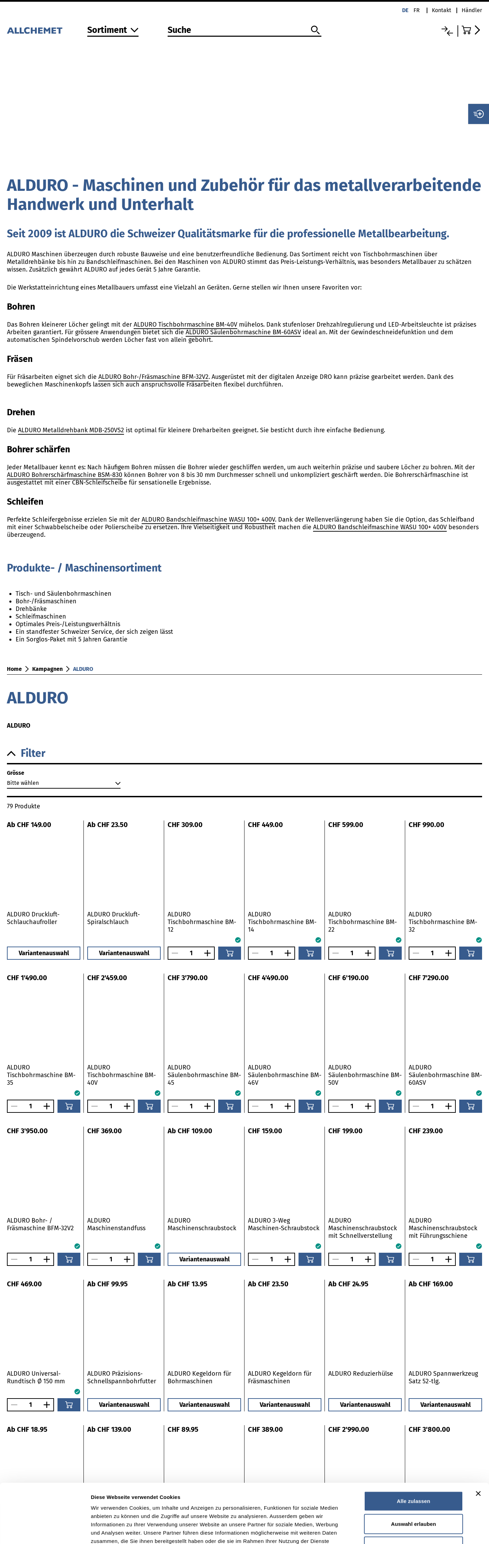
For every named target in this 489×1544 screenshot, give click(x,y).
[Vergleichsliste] (447, 31)
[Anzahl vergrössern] (209, 953)
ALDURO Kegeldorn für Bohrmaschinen (199, 1377)
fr (417, 10)
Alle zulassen (413, 1445)
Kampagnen (47, 669)
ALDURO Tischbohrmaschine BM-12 (202, 922)
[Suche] (244, 30)
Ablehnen (413, 1491)
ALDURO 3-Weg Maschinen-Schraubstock (283, 1224)
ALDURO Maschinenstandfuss (116, 1224)
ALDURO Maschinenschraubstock (202, 1224)
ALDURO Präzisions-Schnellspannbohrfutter (121, 1377)
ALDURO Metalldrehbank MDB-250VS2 (71, 430)
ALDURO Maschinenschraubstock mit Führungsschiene (443, 1228)
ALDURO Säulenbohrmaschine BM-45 (204, 1075)
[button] (244, 753)
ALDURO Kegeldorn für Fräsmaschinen (280, 1377)
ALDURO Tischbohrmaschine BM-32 (443, 922)
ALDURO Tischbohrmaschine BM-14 (282, 922)
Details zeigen (368, 1530)
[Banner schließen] (478, 1438)
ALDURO (83, 669)
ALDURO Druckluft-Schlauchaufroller (33, 918)
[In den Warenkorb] (229, 953)
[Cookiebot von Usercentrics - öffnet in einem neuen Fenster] (45, 1530)
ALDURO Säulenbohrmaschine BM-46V (284, 1075)
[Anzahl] (191, 953)
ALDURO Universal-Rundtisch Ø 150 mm (36, 1377)
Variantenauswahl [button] (44, 953)
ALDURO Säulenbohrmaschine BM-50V (365, 1075)
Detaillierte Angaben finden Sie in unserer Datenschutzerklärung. (176, 1502)
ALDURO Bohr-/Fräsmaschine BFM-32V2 (153, 377)
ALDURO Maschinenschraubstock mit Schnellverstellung (362, 1228)
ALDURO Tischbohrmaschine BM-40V (185, 324)
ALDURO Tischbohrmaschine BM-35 (41, 1075)
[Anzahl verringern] (173, 953)
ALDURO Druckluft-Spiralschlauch (113, 918)
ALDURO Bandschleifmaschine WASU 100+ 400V (208, 519)
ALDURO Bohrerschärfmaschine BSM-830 (64, 475)
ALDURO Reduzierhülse (360, 1373)
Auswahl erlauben (413, 1468)
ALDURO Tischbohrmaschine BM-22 (362, 922)
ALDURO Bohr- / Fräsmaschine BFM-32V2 (40, 1224)
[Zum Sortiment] (113, 31)
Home (14, 669)
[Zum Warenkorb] (472, 30)
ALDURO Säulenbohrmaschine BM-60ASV (243, 332)
